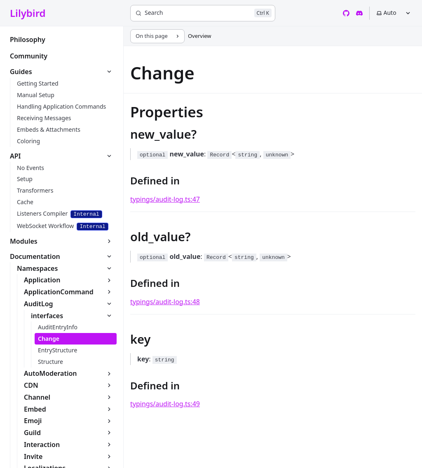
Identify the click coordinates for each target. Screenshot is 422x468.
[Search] (202, 13)
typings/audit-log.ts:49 (165, 403)
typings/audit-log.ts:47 (165, 199)
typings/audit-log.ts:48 (165, 301)
